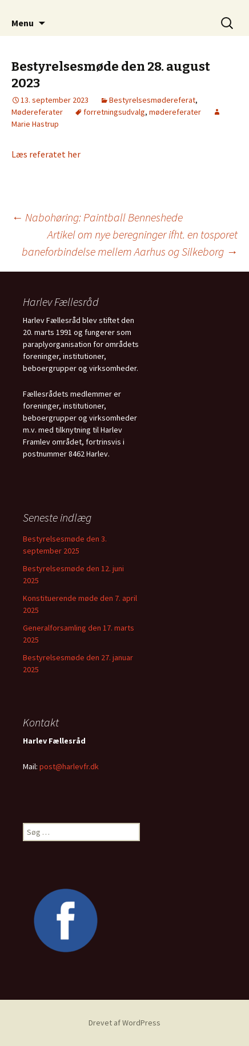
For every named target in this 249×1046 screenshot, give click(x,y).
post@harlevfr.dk (69, 766)
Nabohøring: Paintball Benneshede (97, 217)
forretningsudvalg (114, 112)
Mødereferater (37, 112)
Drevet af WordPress (124, 1022)
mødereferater (175, 112)
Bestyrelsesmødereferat (152, 100)
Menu (22, 23)
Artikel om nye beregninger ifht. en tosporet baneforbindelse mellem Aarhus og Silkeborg (130, 243)
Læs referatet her (46, 154)
